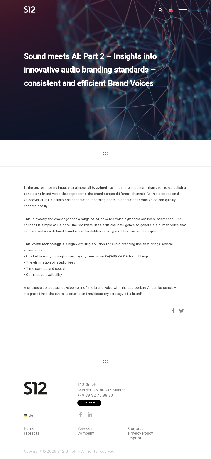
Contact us (89, 402)
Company (85, 433)
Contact (135, 428)
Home (29, 428)
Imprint (134, 438)
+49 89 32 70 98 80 (95, 395)
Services (85, 428)
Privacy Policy (140, 433)
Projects (31, 433)
